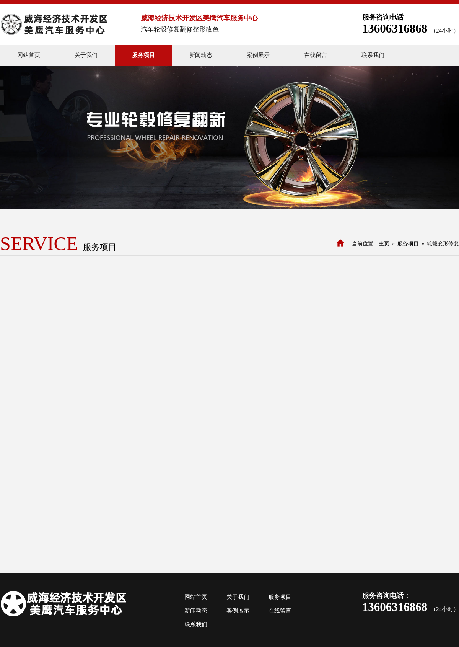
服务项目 (408, 244)
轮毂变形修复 (443, 244)
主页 (384, 244)
